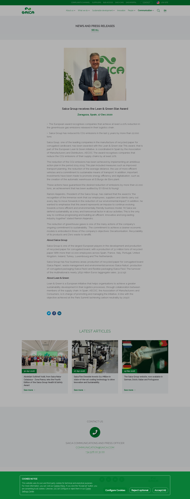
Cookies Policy (59, 486)
